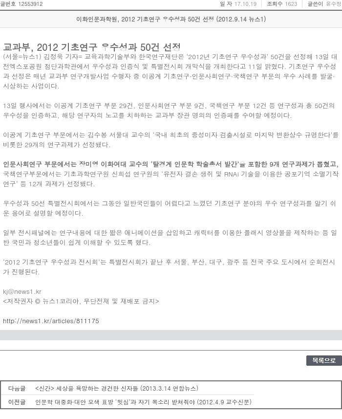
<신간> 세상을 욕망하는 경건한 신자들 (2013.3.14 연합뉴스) (116, 388)
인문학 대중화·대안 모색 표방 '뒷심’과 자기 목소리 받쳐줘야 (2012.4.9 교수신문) (143, 401)
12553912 (30, 3)
